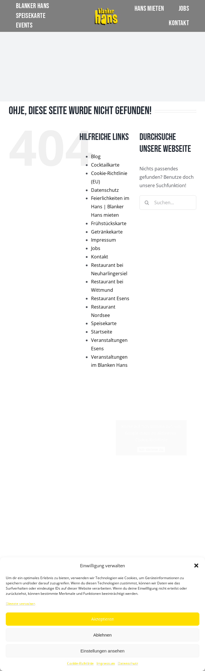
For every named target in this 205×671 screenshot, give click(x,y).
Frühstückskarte (108, 223)
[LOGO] (106, 9)
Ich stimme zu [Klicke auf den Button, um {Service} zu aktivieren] (151, 449)
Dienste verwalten (20, 603)
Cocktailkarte (105, 165)
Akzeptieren (102, 619)
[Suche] (146, 202)
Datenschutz (128, 663)
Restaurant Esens (110, 298)
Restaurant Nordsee (26, 544)
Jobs (95, 248)
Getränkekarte (107, 232)
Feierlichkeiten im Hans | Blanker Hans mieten (110, 206)
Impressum (106, 663)
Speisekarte (104, 323)
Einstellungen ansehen (103, 650)
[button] (196, 565)
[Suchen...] (167, 202)
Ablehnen (102, 634)
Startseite (101, 332)
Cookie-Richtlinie (80, 663)
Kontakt (99, 257)
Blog (96, 156)
